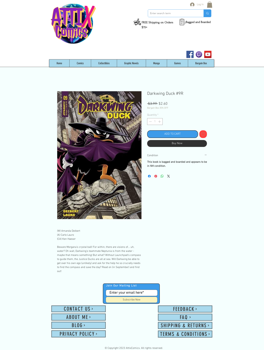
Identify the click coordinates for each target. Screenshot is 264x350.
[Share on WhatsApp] (162, 176)
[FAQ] (185, 317)
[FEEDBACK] (185, 309)
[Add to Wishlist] (203, 134)
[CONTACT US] (78, 308)
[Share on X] (169, 176)
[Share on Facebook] (149, 176)
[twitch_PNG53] (199, 54)
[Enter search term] (173, 13)
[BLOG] (78, 325)
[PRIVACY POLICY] (78, 333)
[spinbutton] (154, 121)
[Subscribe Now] (131, 300)
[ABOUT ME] (78, 317)
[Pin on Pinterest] (156, 176)
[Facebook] (190, 54)
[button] (209, 4)
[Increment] (159, 121)
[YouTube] (207, 54)
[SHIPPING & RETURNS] (185, 325)
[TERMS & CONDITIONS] (185, 334)
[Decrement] (150, 121)
